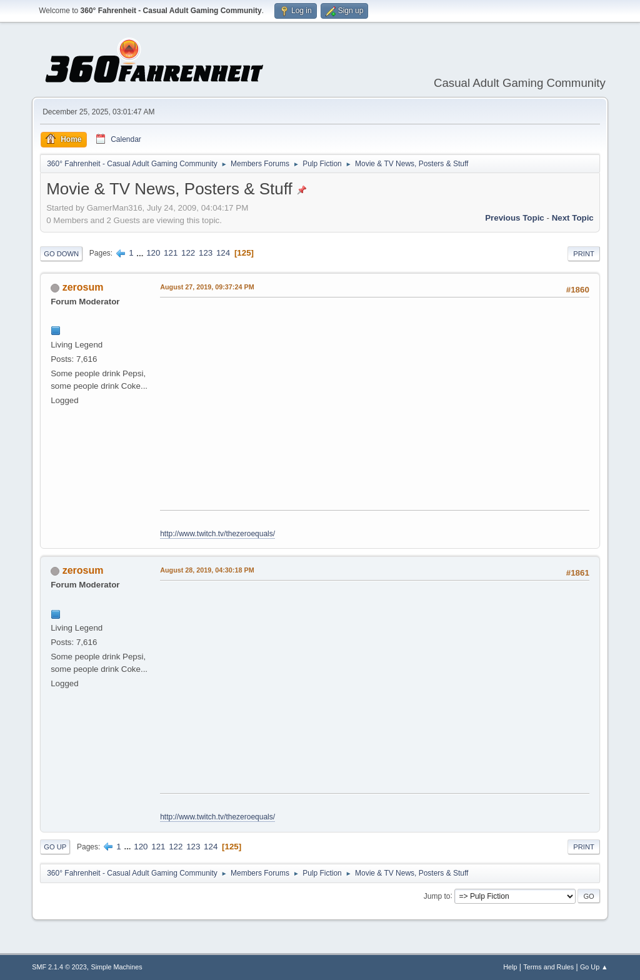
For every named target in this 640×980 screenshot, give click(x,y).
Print (583, 254)
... (141, 253)
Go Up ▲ (594, 967)
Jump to (437, 895)
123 (205, 253)
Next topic (573, 217)
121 (171, 253)
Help (510, 967)
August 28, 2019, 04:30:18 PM (207, 570)
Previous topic (514, 217)
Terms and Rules (548, 967)
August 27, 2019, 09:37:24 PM (207, 287)
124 (223, 253)
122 (188, 253)
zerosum (83, 287)
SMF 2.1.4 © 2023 (59, 967)
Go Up (55, 847)
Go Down (61, 254)
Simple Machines (116, 967)
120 (153, 253)
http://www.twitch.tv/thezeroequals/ (217, 533)
